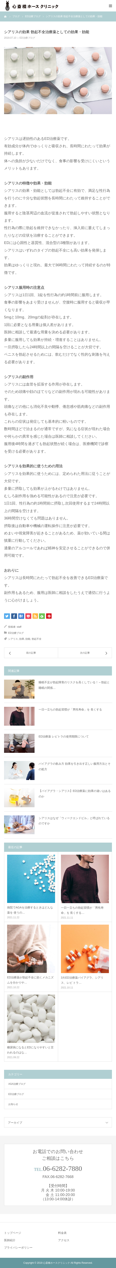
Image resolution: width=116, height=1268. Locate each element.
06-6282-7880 (62, 1168)
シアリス (13, 638)
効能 (27, 638)
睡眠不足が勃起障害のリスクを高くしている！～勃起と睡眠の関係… (74, 685)
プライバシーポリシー (18, 1247)
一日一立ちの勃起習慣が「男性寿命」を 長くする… (82, 910)
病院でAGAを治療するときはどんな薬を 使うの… (30, 910)
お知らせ (13, 1104)
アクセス (63, 1240)
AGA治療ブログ (17, 1084)
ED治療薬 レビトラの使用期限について (64, 736)
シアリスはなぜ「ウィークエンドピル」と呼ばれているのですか (74, 820)
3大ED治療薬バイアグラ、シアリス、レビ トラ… (82, 980)
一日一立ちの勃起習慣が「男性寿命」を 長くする (70, 709)
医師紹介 (9, 1240)
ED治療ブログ (27, 37)
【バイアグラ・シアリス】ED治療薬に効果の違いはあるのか (75, 793)
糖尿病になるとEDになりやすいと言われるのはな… (30, 1050)
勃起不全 (36, 638)
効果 (21, 638)
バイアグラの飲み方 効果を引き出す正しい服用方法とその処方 (75, 766)
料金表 (62, 1232)
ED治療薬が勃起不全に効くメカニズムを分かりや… (30, 980)
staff (19, 626)
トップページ (12, 1232)
